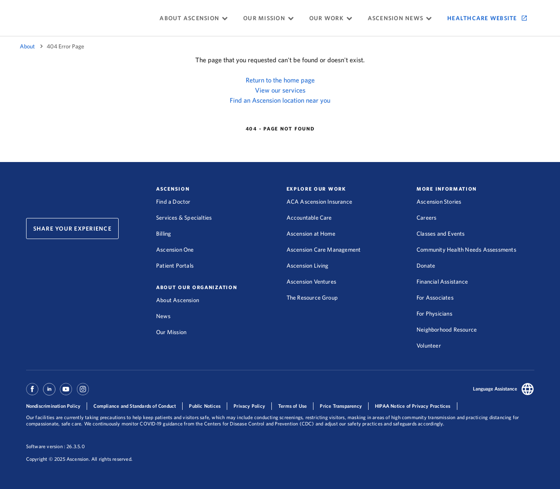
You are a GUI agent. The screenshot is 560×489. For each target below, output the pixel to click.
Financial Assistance (442, 281)
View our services (280, 90)
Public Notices (204, 406)
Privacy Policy (249, 406)
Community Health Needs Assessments (466, 249)
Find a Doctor (173, 201)
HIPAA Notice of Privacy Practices (413, 406)
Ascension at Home (311, 233)
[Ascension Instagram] (82, 393)
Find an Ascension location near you (280, 100)
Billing (163, 233)
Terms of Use (292, 406)
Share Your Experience (72, 228)
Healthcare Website (482, 18)
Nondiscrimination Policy (53, 406)
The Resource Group (312, 297)
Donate (426, 265)
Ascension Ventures (312, 281)
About (27, 46)
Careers (426, 217)
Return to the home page (280, 80)
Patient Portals (175, 265)
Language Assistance (495, 388)
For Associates (435, 297)
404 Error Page (65, 46)
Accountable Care (309, 217)
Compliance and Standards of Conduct (134, 406)
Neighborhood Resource (447, 329)
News (163, 316)
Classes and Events (441, 233)
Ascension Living (308, 265)
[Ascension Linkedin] (49, 393)
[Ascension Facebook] (33, 393)
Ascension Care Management (324, 249)
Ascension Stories (439, 201)
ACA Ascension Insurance (320, 201)
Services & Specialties (184, 217)
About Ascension (177, 300)
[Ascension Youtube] (66, 393)
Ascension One (175, 249)
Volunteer (429, 345)
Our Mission (171, 332)
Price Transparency (341, 406)
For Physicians (434, 313)
